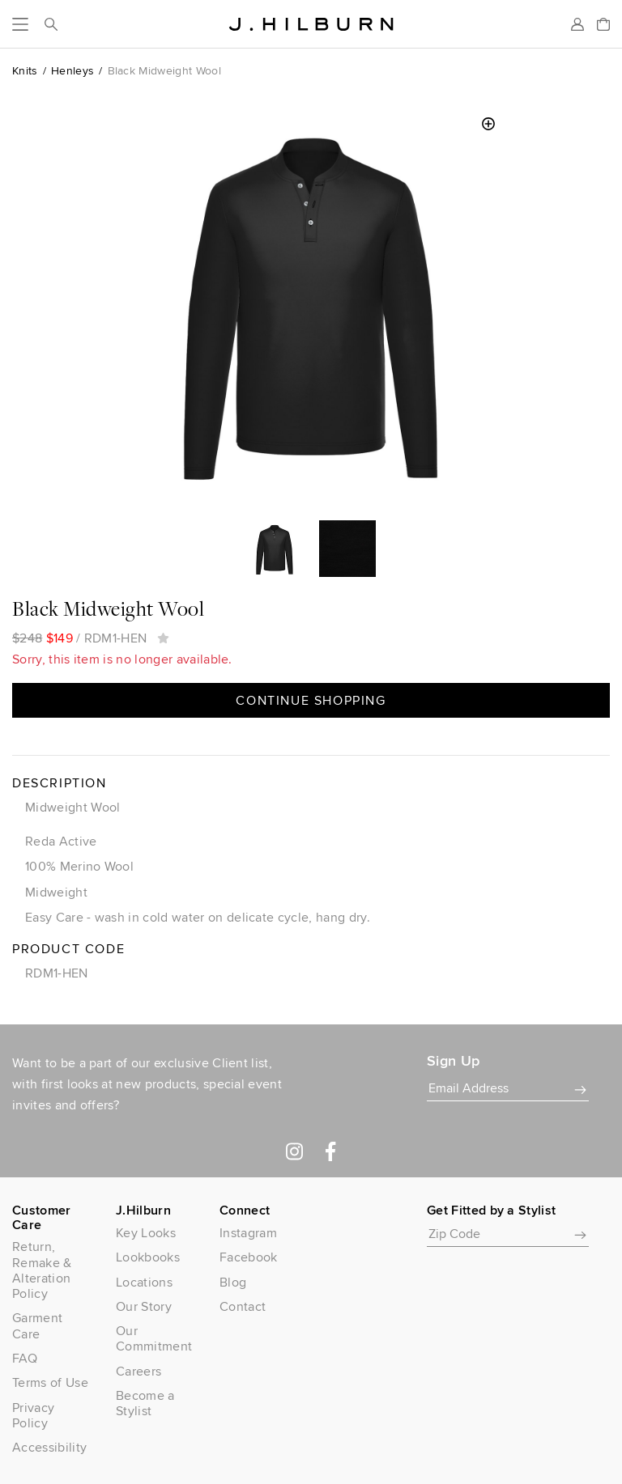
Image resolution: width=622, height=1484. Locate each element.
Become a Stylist (145, 1403)
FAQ (24, 1358)
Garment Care (37, 1325)
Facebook (248, 1257)
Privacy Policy (33, 1415)
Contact (242, 1306)
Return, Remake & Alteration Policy (42, 1270)
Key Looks (146, 1232)
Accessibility (49, 1447)
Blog (232, 1282)
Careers (138, 1371)
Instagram (248, 1232)
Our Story (144, 1306)
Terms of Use (50, 1382)
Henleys (72, 70)
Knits (25, 70)
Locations (144, 1282)
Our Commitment (154, 1338)
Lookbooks (148, 1257)
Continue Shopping (311, 700)
